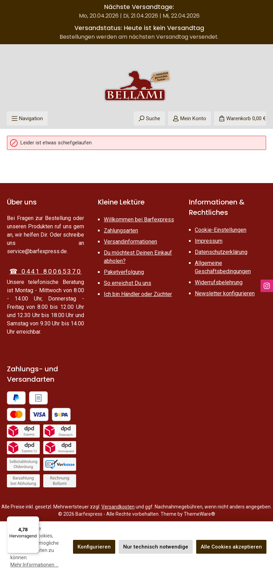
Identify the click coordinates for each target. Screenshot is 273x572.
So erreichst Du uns (127, 283)
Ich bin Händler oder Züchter (138, 294)
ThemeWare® (199, 514)
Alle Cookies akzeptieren (231, 547)
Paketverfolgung (124, 272)
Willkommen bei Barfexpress (139, 219)
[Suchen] (149, 118)
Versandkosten (118, 506)
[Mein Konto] (189, 118)
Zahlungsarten (121, 230)
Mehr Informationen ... (34, 565)
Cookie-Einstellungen (220, 230)
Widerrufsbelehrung (219, 282)
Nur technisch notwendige (155, 547)
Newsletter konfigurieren (225, 293)
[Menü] (27, 118)
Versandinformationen (130, 241)
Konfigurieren (94, 547)
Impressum (208, 241)
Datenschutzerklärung (221, 252)
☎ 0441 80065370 (45, 271)
